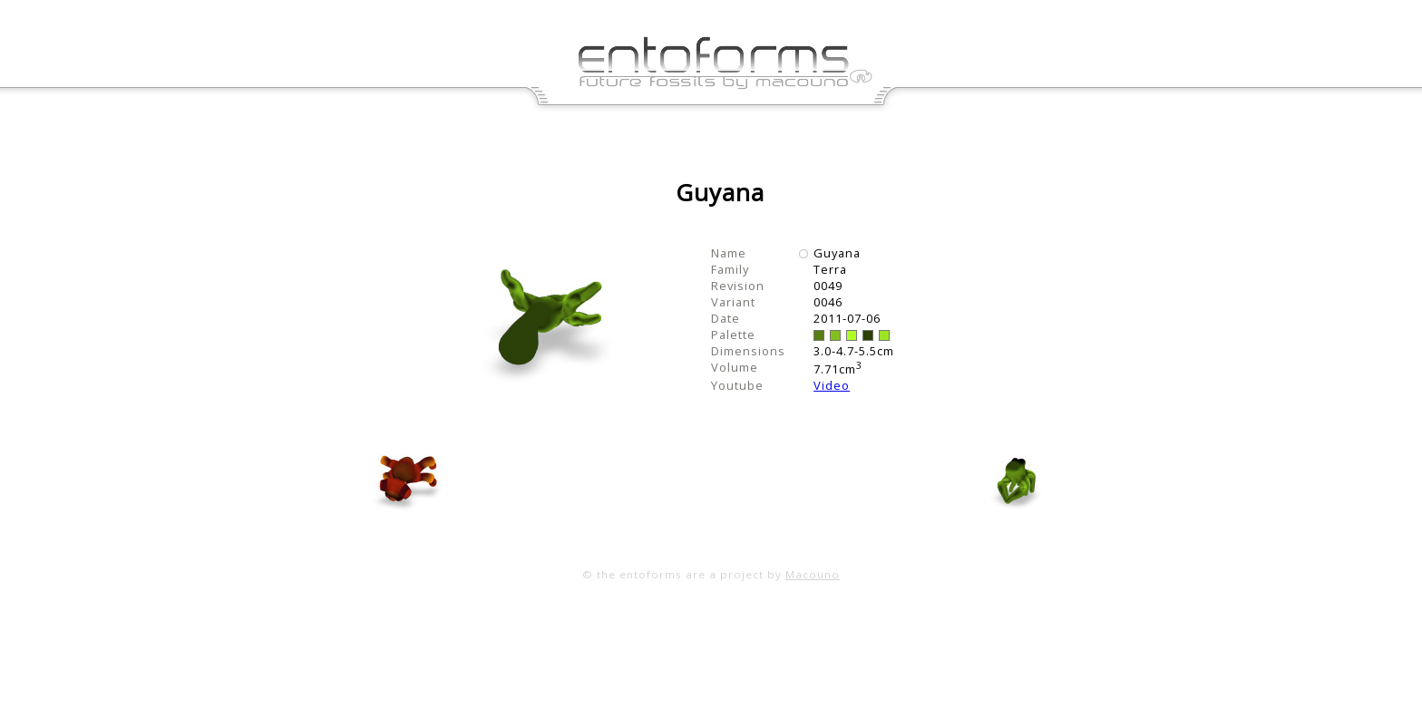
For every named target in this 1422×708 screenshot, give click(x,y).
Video (831, 385)
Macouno (812, 574)
